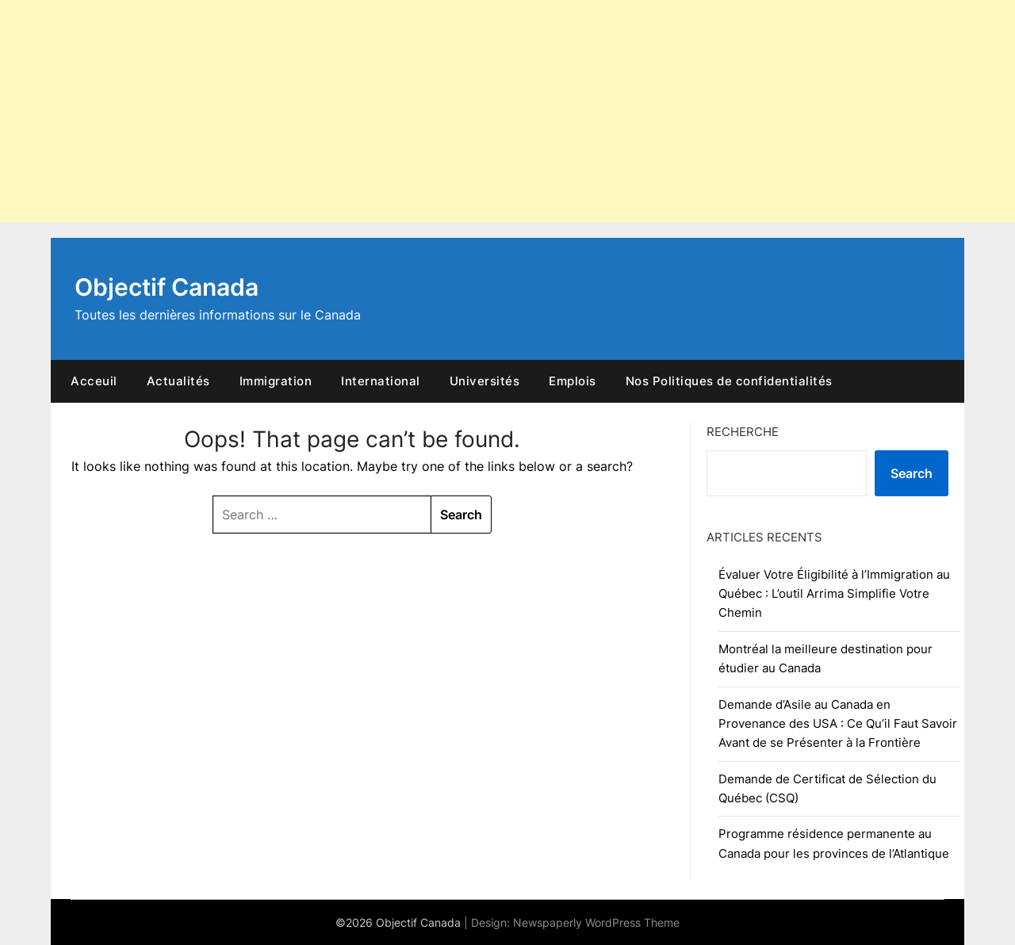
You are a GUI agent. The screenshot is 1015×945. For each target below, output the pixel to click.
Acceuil (94, 380)
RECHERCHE (743, 431)
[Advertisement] (476, 111)
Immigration (275, 380)
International (380, 380)
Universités (485, 380)
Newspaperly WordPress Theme (596, 922)
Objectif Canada (167, 287)
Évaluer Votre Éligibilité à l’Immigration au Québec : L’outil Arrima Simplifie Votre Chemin (834, 594)
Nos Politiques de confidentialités (729, 380)
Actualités (178, 380)
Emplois (572, 380)
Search (912, 473)
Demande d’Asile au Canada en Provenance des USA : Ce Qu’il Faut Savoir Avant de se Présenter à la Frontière (837, 724)
